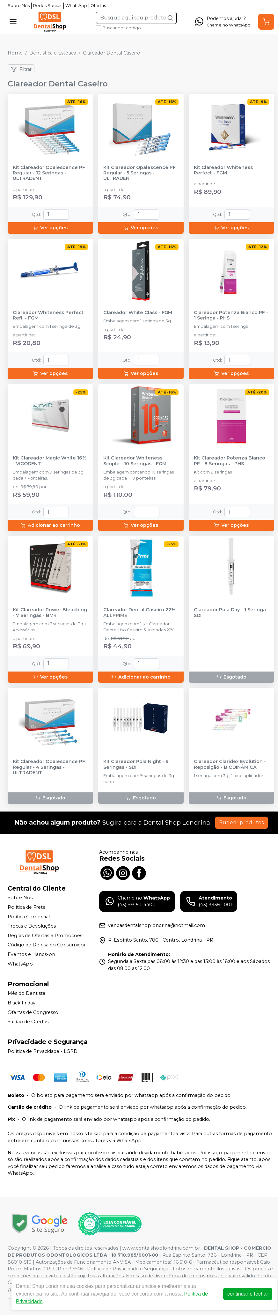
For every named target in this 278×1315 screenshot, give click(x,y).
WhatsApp (76, 5)
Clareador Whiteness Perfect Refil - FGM (48, 315)
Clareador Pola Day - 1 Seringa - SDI (231, 612)
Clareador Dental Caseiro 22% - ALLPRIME (141, 612)
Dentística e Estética (52, 53)
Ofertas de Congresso (33, 1012)
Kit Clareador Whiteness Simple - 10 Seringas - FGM (134, 460)
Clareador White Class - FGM (137, 312)
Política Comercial (29, 917)
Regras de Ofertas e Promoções (45, 935)
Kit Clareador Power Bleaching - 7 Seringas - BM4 (50, 612)
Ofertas (98, 5)
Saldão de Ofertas (28, 1022)
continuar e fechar (247, 1294)
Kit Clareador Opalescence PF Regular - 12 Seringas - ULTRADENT (49, 173)
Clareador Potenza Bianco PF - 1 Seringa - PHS (231, 315)
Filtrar (21, 69)
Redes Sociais (47, 5)
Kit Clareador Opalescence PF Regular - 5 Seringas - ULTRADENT (139, 173)
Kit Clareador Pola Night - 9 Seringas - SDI (136, 764)
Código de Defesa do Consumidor (47, 945)
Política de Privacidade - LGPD (42, 1051)
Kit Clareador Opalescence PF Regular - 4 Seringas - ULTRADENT (49, 767)
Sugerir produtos (241, 822)
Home (15, 53)
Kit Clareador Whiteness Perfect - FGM (223, 170)
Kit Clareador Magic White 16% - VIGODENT (49, 460)
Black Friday (21, 1003)
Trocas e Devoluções (32, 926)
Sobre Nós (19, 5)
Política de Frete (27, 907)
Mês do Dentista (26, 993)
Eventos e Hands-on (31, 954)
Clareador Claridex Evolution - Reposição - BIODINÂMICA (230, 764)
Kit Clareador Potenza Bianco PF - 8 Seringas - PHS (229, 460)
